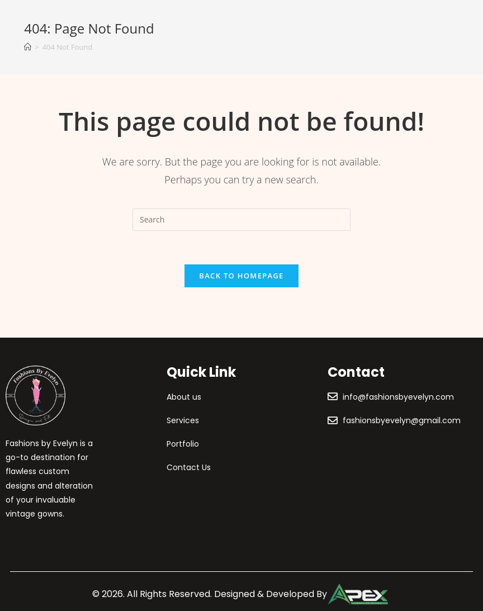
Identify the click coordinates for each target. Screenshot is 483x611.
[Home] (27, 47)
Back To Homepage (241, 276)
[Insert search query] (241, 220)
